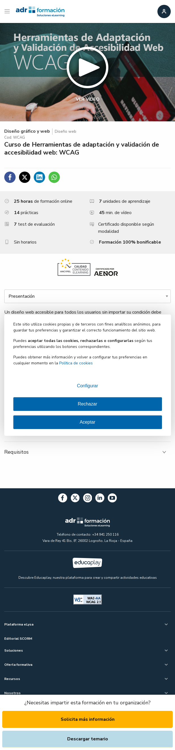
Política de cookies (76, 363)
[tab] (87, 452)
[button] (87, 72)
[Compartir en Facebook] (10, 177)
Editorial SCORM (18, 638)
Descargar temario (87, 739)
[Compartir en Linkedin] (39, 177)
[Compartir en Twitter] (24, 177)
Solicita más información (88, 719)
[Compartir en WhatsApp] (54, 177)
